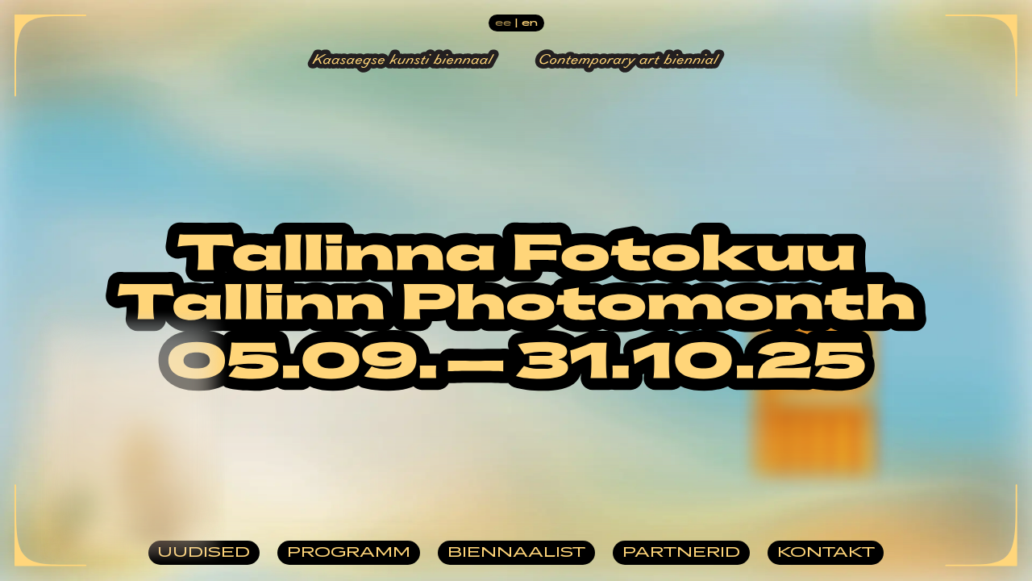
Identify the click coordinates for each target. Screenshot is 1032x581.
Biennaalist (516, 552)
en (530, 22)
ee (503, 22)
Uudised (203, 552)
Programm (348, 552)
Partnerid (681, 552)
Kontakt (826, 552)
